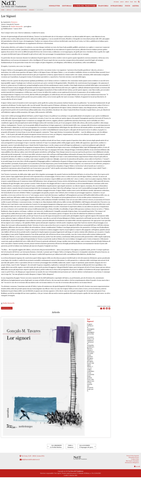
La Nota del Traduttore (85, 6)
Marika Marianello (17, 29)
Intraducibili (117, 6)
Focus (127, 6)
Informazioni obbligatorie (133, 487)
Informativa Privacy (134, 482)
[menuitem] (116, 1)
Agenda (135, 6)
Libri (135, 1)
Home (3, 9)
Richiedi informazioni (7, 461)
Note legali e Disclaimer (133, 485)
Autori (122, 1)
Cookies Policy (136, 483)
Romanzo (32, 9)
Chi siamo (116, 1)
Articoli (9, 9)
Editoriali (67, 6)
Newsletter (54, 6)
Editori (127, 1)
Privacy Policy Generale (133, 480)
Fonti (131, 1)
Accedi (137, 491)
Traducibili (103, 6)
